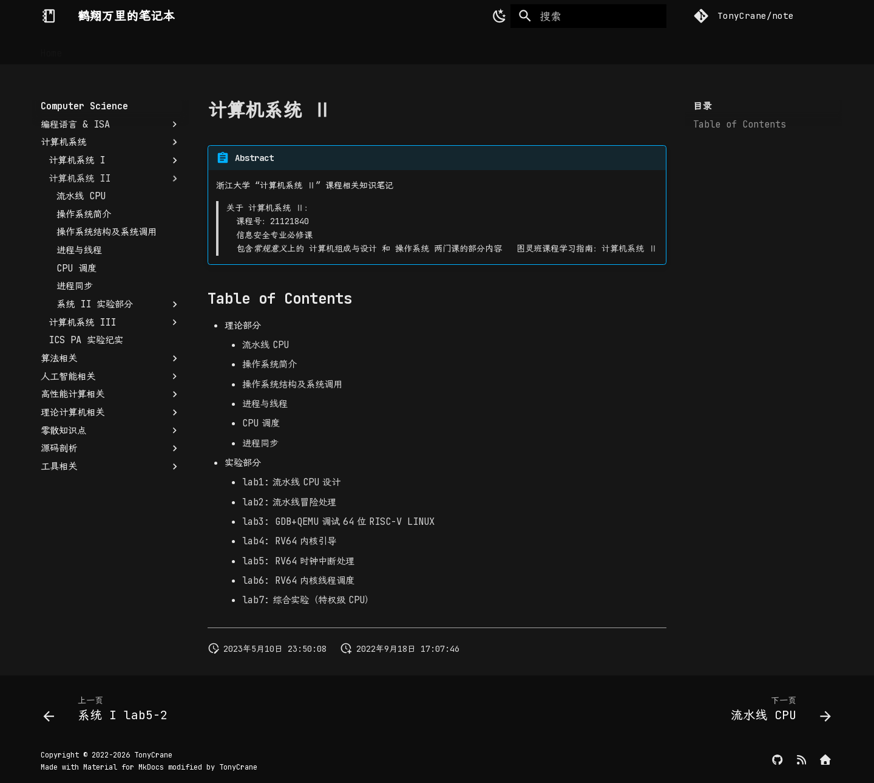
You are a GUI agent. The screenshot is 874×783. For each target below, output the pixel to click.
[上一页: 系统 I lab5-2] (109, 711)
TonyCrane (153, 755)
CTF (298, 49)
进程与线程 (265, 403)
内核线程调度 (298, 580)
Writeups (344, 49)
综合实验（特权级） (308, 599)
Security (203, 49)
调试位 (338, 521)
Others (398, 49)
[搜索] (588, 16)
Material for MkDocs (125, 767)
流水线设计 (291, 482)
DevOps (258, 49)
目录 (702, 106)
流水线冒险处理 (289, 502)
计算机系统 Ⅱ (629, 248)
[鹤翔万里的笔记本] (48, 15)
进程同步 (260, 443)
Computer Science (122, 49)
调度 (261, 423)
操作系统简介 (269, 364)
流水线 (265, 344)
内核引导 (289, 541)
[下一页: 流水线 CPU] (777, 711)
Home (52, 49)
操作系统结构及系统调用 (292, 384)
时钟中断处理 (298, 561)
